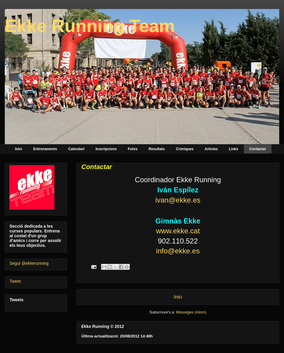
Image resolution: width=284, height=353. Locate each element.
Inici (18, 149)
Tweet (15, 281)
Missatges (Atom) (191, 312)
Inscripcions (106, 149)
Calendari (76, 149)
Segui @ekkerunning (29, 263)
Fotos (133, 149)
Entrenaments (45, 149)
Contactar (257, 149)
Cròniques (184, 149)
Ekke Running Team (90, 26)
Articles (211, 149)
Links (233, 149)
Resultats (157, 149)
